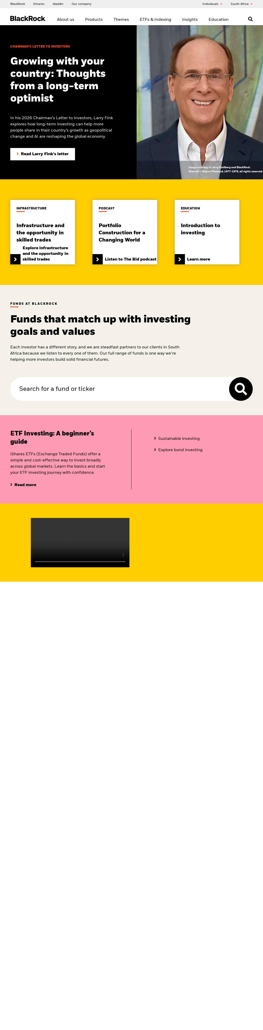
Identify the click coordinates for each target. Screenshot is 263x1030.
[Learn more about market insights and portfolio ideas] (174, 694)
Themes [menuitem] (121, 20)
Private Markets (103, 815)
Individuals (212, 4)
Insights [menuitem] (190, 20)
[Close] (256, 1011)
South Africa (242, 4)
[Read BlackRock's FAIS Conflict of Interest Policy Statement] (162, 948)
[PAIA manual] (224, 917)
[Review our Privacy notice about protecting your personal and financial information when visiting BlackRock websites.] (224, 897)
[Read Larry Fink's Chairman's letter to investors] (42, 154)
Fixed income (143, 796)
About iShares (20, 796)
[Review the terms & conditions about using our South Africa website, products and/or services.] (224, 887)
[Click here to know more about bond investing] (178, 450)
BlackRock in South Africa (28, 790)
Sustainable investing (108, 790)
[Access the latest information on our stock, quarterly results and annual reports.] (162, 917)
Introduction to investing (234, 790)
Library (221, 796)
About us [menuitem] (65, 20)
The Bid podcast (186, 790)
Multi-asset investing (107, 809)
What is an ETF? (145, 802)
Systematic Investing (107, 802)
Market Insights (186, 796)
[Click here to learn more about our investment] (207, 232)
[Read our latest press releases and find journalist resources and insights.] (162, 907)
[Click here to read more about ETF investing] (23, 485)
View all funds (61, 790)
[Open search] (250, 19)
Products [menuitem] (94, 20)
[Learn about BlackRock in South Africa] (30, 585)
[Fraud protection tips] (162, 887)
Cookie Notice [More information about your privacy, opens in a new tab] (72, 1024)
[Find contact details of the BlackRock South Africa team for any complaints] (162, 938)
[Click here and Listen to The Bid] (124, 232)
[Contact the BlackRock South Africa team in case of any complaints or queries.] (162, 928)
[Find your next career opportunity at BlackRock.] (162, 897)
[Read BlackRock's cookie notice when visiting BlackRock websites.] (224, 928)
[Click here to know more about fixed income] (177, 438)
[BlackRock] (17, 4)
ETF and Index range (149, 790)
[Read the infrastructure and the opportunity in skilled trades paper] (42, 232)
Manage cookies (211, 938)
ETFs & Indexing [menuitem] (155, 20)
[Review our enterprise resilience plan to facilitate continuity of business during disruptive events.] (224, 907)
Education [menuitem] (219, 20)
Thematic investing (106, 796)
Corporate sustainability (27, 802)
